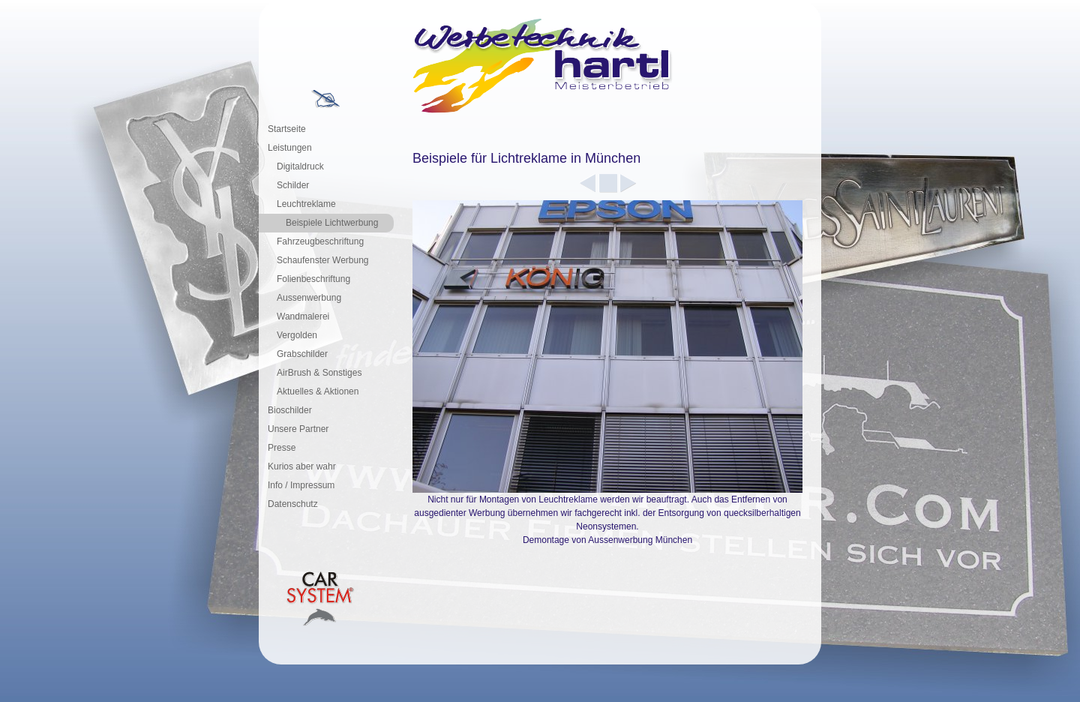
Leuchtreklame (306, 204)
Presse (282, 447)
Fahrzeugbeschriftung (320, 241)
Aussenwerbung (309, 297)
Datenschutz (293, 504)
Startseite (287, 129)
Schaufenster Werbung (323, 260)
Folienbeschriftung (313, 279)
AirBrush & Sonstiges (319, 373)
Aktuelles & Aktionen (317, 391)
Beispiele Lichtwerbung (332, 223)
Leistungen (290, 147)
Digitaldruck (300, 166)
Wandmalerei (303, 316)
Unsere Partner (298, 429)
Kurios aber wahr (302, 466)
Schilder (293, 185)
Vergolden (297, 335)
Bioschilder (290, 410)
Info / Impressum (301, 485)
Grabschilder (302, 354)
